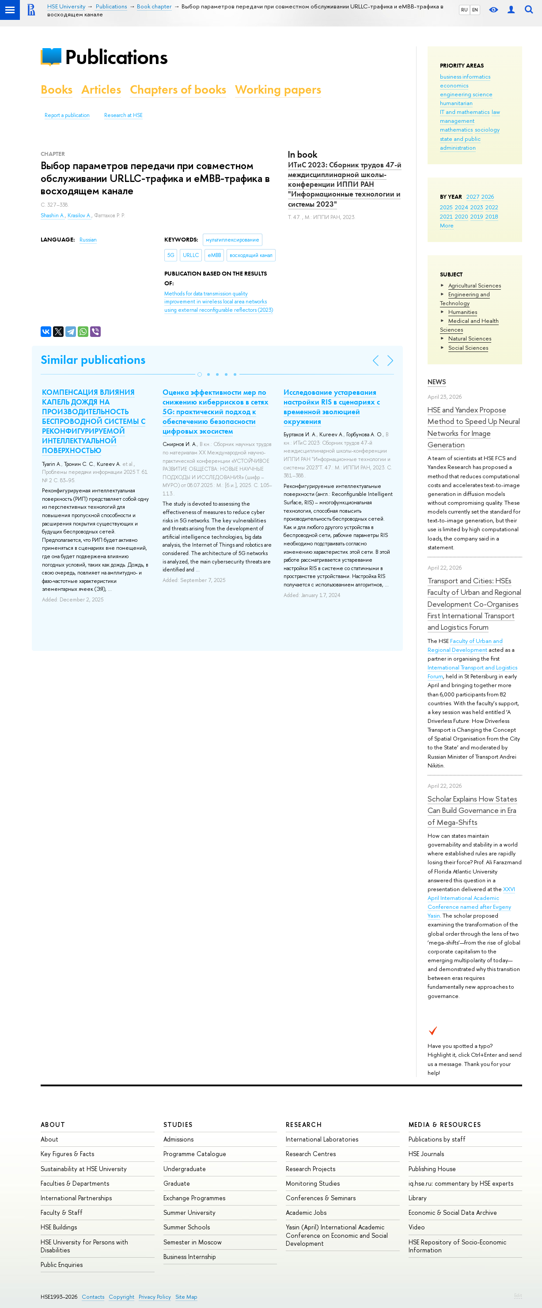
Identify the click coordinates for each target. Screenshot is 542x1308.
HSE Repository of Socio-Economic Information (457, 1246)
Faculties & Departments (75, 1183)
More (447, 225)
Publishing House (432, 1168)
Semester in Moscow (192, 1242)
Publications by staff (437, 1139)
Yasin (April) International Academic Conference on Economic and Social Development (337, 1235)
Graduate (176, 1183)
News (437, 381)
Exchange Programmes (194, 1198)
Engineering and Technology (465, 298)
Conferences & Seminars (321, 1198)
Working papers (278, 89)
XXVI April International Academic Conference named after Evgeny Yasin (471, 902)
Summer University (189, 1212)
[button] (199, 374)
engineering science (466, 94)
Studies (178, 1124)
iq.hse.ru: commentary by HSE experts (461, 1183)
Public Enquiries (62, 1264)
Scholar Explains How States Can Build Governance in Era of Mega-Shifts (472, 810)
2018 (491, 216)
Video (417, 1227)
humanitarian (456, 103)
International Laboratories (322, 1139)
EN (475, 10)
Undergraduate (184, 1168)
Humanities (462, 312)
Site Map (186, 1296)
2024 (461, 207)
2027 (472, 196)
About (53, 1124)
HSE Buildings (59, 1227)
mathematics (456, 129)
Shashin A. (53, 215)
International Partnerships (76, 1198)
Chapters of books (178, 89)
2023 (476, 207)
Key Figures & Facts (67, 1153)
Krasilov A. (79, 215)
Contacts (93, 1296)
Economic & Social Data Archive (453, 1212)
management (457, 121)
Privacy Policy (155, 1296)
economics (454, 85)
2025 (446, 207)
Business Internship (189, 1256)
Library (418, 1198)
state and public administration (460, 143)
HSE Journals (426, 1153)
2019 (476, 216)
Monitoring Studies (313, 1183)
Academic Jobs (306, 1212)
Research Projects (310, 1168)
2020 (461, 216)
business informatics (465, 76)
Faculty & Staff (62, 1212)
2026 (487, 196)
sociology (487, 129)
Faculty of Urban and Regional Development (465, 645)
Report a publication (67, 115)
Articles (101, 89)
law (496, 112)
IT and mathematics (464, 112)
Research (304, 1124)
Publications (116, 56)
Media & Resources (445, 1124)
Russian (88, 239)
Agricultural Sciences (474, 285)
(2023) (218, 302)
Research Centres (311, 1153)
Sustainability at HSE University (84, 1168)
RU (464, 10)
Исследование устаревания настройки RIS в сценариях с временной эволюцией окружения (332, 406)
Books (56, 89)
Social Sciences (468, 348)
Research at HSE (123, 115)
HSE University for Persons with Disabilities (84, 1246)
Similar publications (93, 359)
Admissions (178, 1139)
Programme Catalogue (194, 1153)
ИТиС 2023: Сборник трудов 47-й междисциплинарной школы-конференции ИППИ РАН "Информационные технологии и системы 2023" (345, 184)
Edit (518, 1295)
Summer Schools (186, 1227)
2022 (491, 207)
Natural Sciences (469, 338)
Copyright (121, 1296)
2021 (446, 216)
